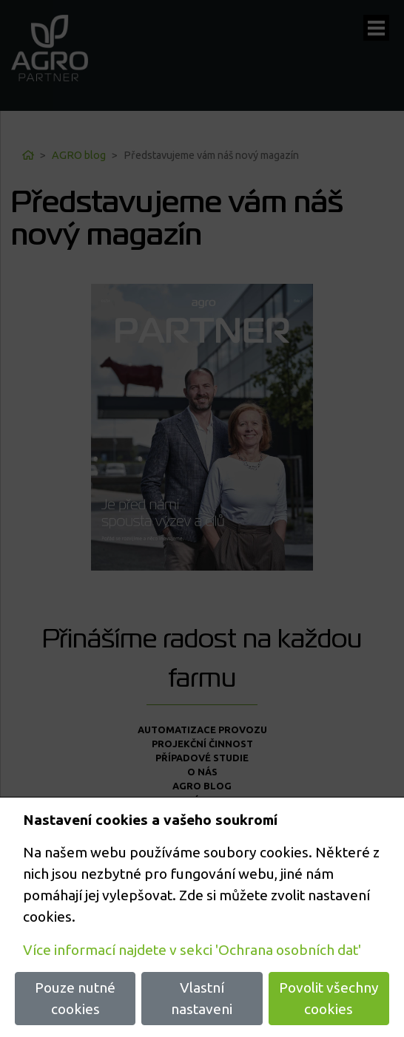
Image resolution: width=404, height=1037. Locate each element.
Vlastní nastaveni (201, 998)
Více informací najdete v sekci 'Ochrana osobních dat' (192, 950)
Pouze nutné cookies (75, 998)
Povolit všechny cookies (329, 998)
